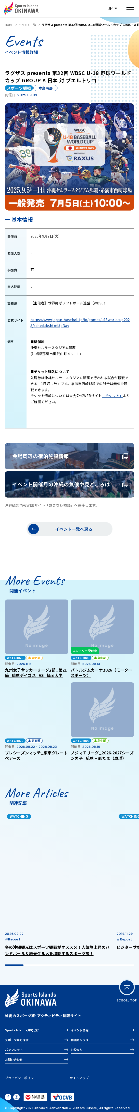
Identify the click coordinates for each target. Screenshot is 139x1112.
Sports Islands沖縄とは (22, 1030)
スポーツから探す (16, 1040)
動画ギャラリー (81, 1040)
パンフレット (14, 1050)
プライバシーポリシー (21, 1077)
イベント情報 (79, 1030)
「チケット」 (112, 395)
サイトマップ (79, 1077)
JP (110, 8)
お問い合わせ (14, 1059)
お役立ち (77, 1050)
